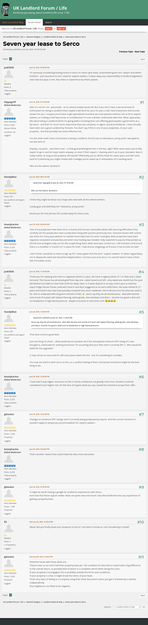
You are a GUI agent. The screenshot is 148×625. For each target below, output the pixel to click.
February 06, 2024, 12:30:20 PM (41, 522)
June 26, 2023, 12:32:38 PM (39, 414)
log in (48, 28)
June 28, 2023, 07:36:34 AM (39, 487)
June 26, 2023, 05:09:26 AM (39, 67)
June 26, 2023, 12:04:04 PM (39, 312)
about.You (106, 257)
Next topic (140, 51)
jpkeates (9, 414)
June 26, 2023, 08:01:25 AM (39, 177)
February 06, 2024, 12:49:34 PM (41, 557)
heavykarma (11, 224)
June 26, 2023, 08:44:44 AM (39, 224)
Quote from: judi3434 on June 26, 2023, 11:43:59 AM (52, 318)
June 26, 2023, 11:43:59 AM (39, 271)
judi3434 (9, 67)
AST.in (62, 246)
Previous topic (126, 51)
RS (5, 521)
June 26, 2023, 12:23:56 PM (39, 376)
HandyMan (10, 176)
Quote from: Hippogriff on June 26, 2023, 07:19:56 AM (53, 183)
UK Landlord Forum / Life (40, 8)
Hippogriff (10, 102)
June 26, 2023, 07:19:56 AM (39, 102)
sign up (61, 28)
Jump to (107, 607)
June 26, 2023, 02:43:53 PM (39, 449)
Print (143, 59)
